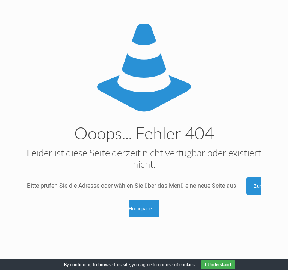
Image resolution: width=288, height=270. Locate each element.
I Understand (218, 264)
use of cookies (180, 264)
